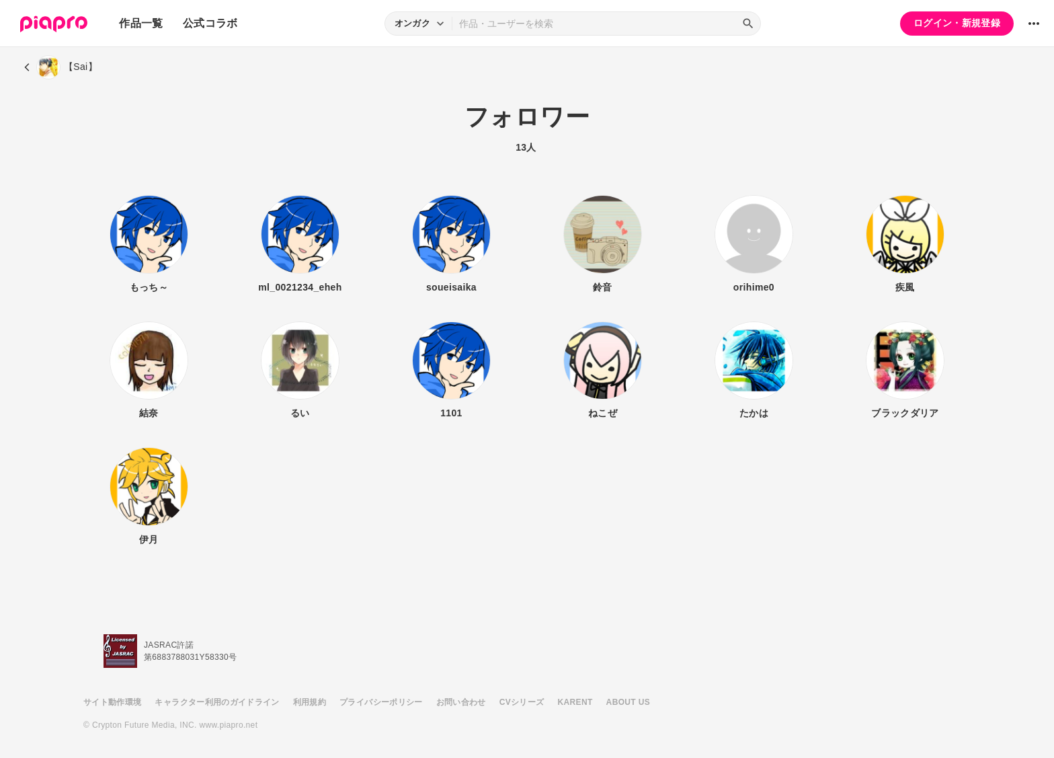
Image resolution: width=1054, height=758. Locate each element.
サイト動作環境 (112, 702)
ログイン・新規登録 (957, 22)
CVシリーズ (521, 702)
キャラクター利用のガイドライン (217, 702)
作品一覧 (141, 23)
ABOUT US (628, 702)
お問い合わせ (461, 702)
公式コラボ (210, 23)
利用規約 (309, 702)
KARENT (575, 702)
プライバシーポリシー (381, 702)
